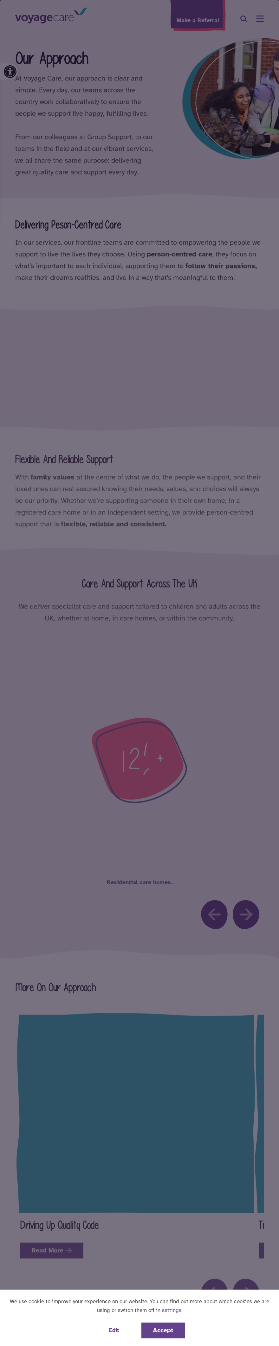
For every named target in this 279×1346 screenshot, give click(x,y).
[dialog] (139, 673)
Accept (163, 1330)
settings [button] (171, 1310)
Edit (114, 1330)
